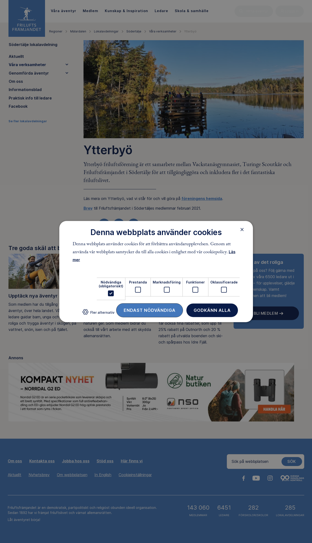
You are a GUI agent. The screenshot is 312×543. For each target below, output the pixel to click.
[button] (98, 314)
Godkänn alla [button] (212, 310)
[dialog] (156, 271)
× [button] (242, 229)
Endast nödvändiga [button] (149, 310)
